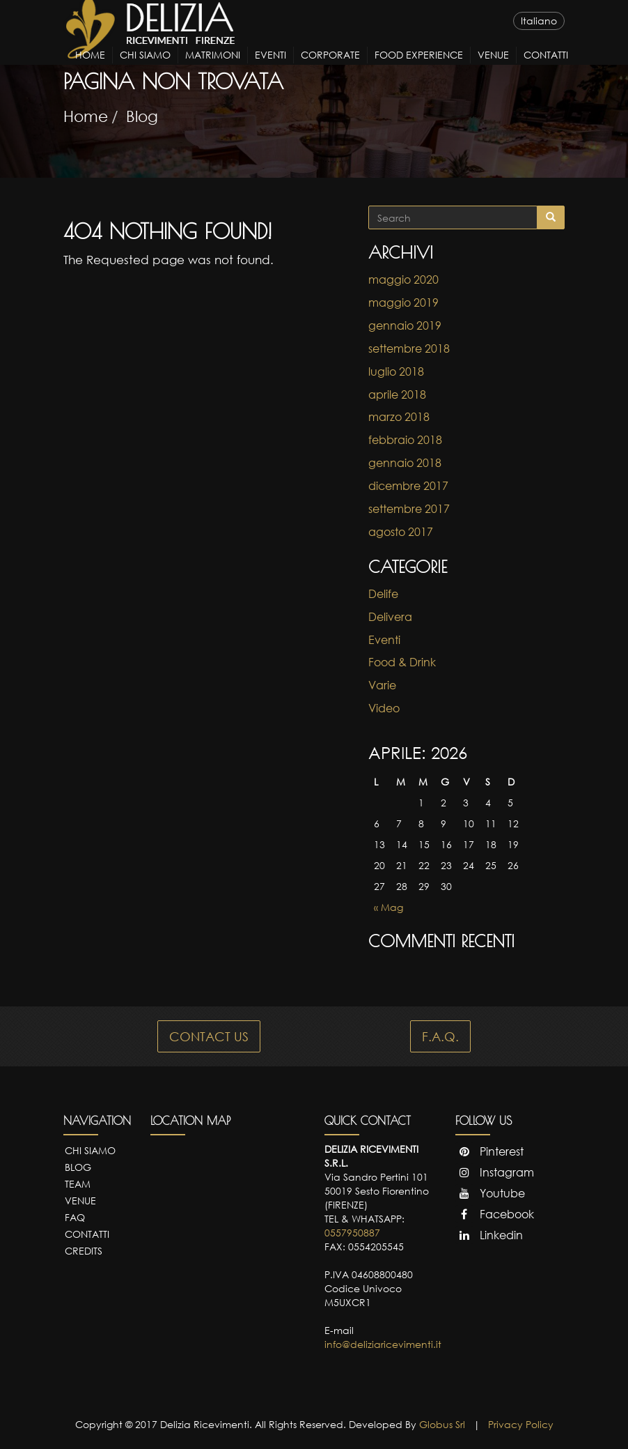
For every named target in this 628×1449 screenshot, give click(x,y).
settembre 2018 (409, 348)
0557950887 (352, 1233)
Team (78, 1184)
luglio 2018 (396, 371)
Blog (142, 116)
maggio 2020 (403, 279)
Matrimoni (212, 67)
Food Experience (419, 67)
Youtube (490, 1193)
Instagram (494, 1172)
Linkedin (489, 1235)
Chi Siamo (145, 67)
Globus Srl (442, 1424)
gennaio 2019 (404, 325)
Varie (382, 685)
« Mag (388, 907)
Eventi (270, 67)
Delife (383, 594)
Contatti (546, 67)
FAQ (75, 1217)
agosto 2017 (400, 532)
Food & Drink (402, 662)
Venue (493, 67)
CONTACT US (209, 1036)
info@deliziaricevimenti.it (382, 1344)
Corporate (330, 67)
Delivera (390, 617)
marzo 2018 (399, 417)
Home (90, 67)
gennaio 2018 (404, 463)
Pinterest (489, 1151)
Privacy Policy (521, 1424)
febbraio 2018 (405, 440)
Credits (83, 1251)
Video (384, 708)
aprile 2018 (397, 394)
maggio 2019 (403, 302)
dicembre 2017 (408, 486)
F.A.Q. (440, 1036)
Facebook (494, 1214)
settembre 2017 (409, 509)
